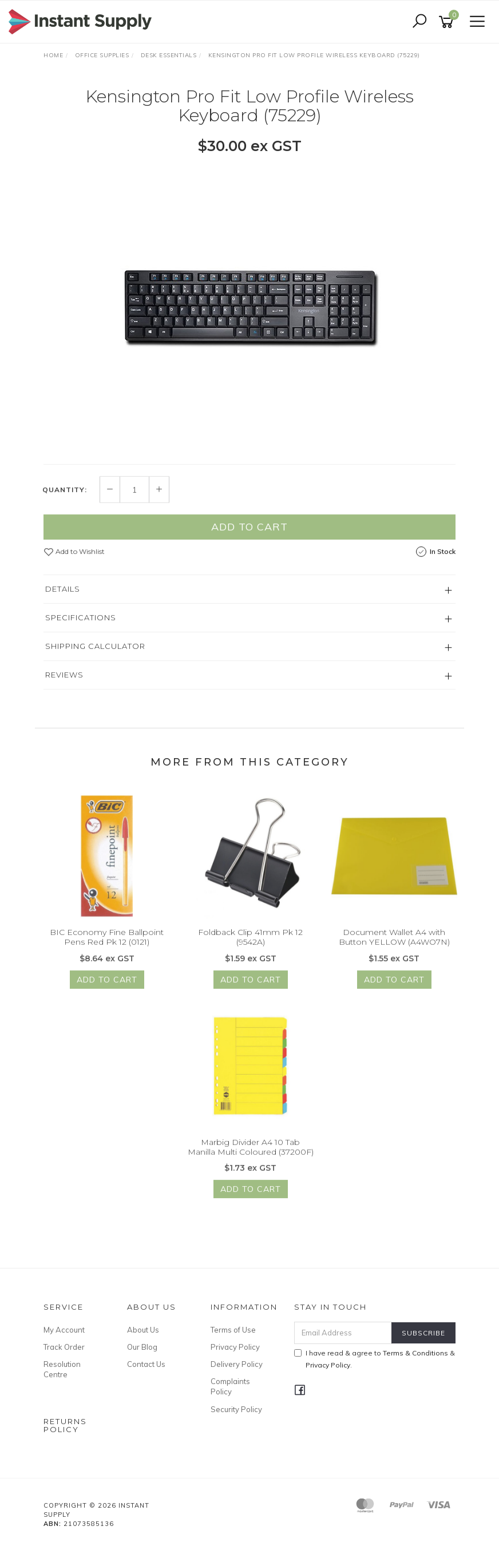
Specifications (80, 630)
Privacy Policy (235, 1346)
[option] (249, 308)
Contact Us (146, 1364)
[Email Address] (343, 1333)
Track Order (64, 1346)
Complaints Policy (230, 1386)
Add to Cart (249, 539)
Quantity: (64, 501)
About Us (143, 1329)
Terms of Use (233, 1329)
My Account (64, 1329)
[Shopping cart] (448, 22)
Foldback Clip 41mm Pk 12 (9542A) (250, 950)
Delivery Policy (237, 1364)
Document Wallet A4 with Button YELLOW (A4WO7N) (394, 950)
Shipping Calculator (95, 658)
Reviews (64, 687)
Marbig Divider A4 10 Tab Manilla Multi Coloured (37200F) (251, 1159)
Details (62, 601)
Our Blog (142, 1346)
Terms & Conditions (415, 1353)
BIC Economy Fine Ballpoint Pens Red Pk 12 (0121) (107, 950)
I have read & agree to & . (374, 1359)
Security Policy (236, 1409)
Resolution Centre (62, 1369)
